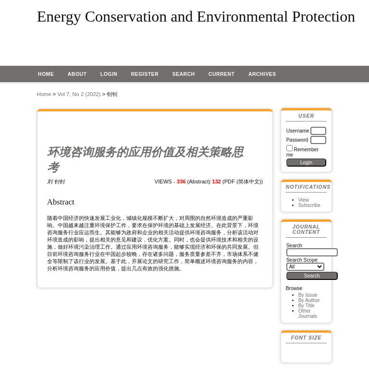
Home (46, 74)
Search (183, 74)
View (303, 200)
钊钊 (112, 94)
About (77, 74)
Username (297, 130)
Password (297, 140)
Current (221, 74)
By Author (309, 300)
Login (109, 74)
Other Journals (307, 313)
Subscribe (309, 205)
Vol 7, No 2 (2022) (78, 94)
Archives (262, 74)
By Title (306, 305)
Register (145, 74)
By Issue (308, 295)
